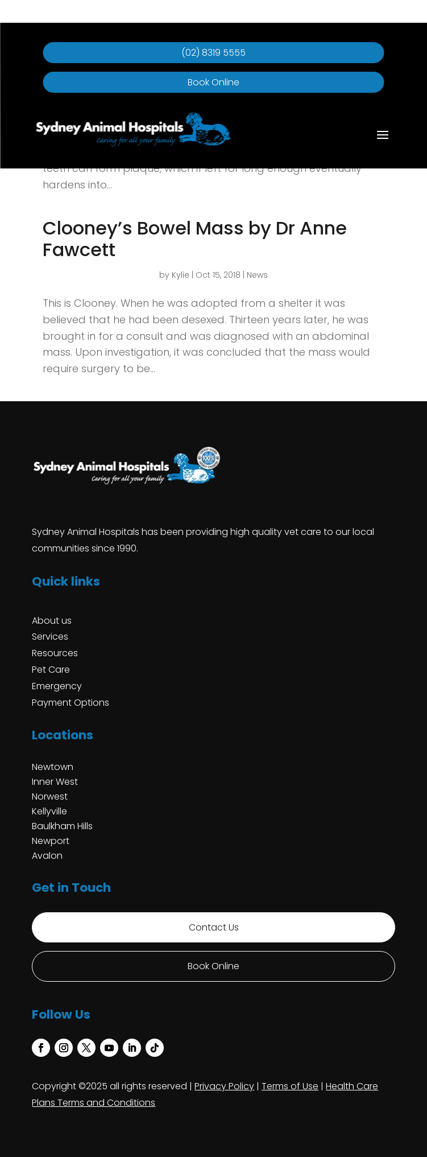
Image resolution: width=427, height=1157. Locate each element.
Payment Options (70, 702)
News (257, 275)
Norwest (50, 796)
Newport (50, 840)
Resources (55, 653)
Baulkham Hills (62, 826)
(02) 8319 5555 (213, 52)
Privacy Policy (224, 1086)
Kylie (180, 275)
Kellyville (49, 811)
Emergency (57, 686)
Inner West (55, 781)
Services (50, 636)
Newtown (52, 766)
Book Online (213, 82)
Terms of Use (290, 1086)
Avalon (47, 855)
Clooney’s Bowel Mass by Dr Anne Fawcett (195, 239)
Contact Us (214, 927)
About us (52, 620)
